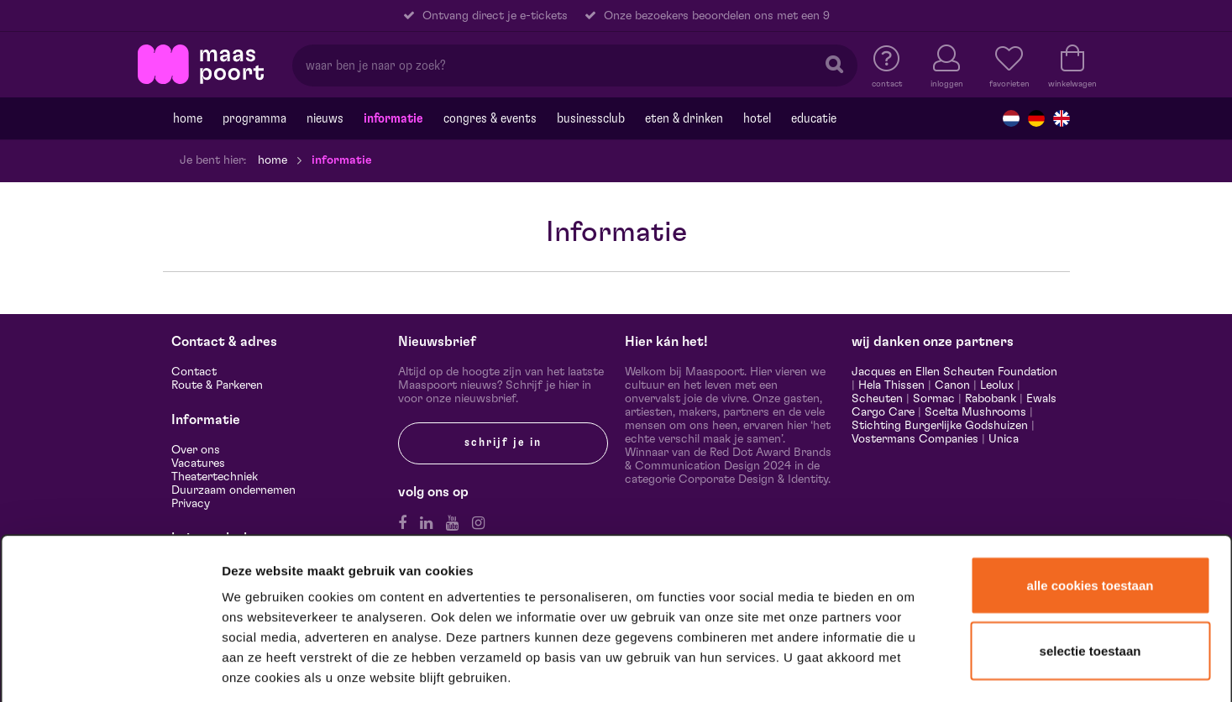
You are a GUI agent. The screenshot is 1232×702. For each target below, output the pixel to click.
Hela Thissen (891, 385)
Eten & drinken (684, 118)
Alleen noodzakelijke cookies (1090, 586)
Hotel (757, 118)
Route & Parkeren (217, 385)
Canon (952, 385)
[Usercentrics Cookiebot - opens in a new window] (110, 667)
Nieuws (325, 118)
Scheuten (877, 399)
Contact (194, 372)
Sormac (934, 399)
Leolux (997, 385)
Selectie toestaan (1090, 523)
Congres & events (490, 118)
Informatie (393, 118)
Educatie (813, 118)
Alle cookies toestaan (1090, 458)
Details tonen (909, 667)
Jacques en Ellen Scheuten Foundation (954, 372)
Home (187, 118)
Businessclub (591, 118)
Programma (254, 118)
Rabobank (990, 399)
